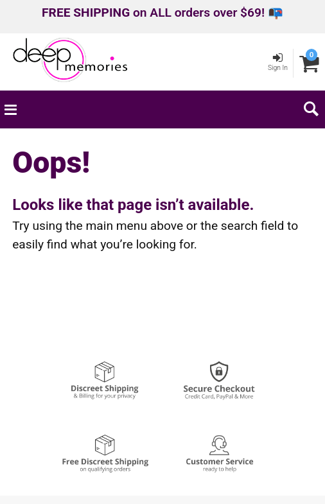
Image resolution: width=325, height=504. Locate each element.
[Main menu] (10, 109)
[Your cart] (309, 63)
